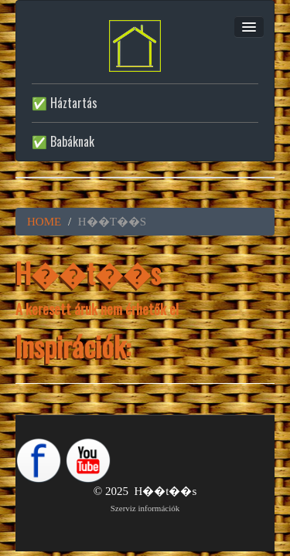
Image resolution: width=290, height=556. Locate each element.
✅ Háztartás (64, 102)
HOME (44, 221)
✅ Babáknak (63, 141)
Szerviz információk (145, 508)
